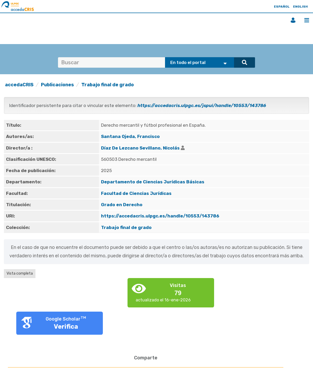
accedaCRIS (19, 85)
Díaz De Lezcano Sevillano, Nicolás (140, 148)
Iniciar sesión (293, 20)
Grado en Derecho (121, 204)
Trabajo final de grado (107, 85)
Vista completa (20, 273)
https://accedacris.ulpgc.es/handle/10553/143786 (160, 216)
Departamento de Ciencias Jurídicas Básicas (152, 181)
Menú (307, 20)
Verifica (66, 326)
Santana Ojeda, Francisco (130, 136)
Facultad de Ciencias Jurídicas (136, 193)
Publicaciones (57, 85)
